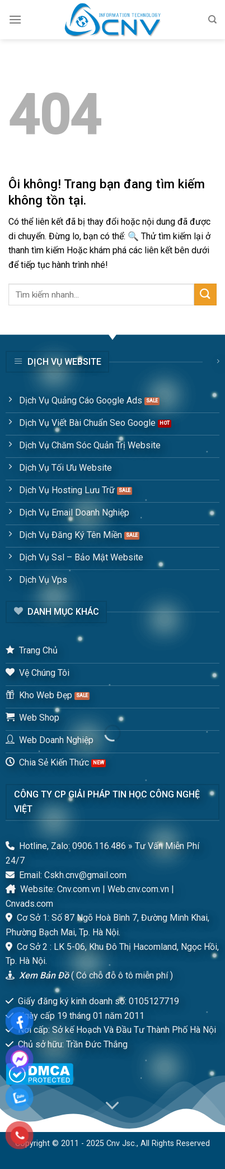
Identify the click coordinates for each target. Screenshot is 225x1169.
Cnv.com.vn (78, 889)
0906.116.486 (99, 846)
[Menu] (15, 19)
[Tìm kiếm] (212, 19)
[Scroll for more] (112, 1106)
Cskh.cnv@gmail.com (85, 875)
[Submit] (205, 294)
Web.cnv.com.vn (138, 889)
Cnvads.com (29, 903)
